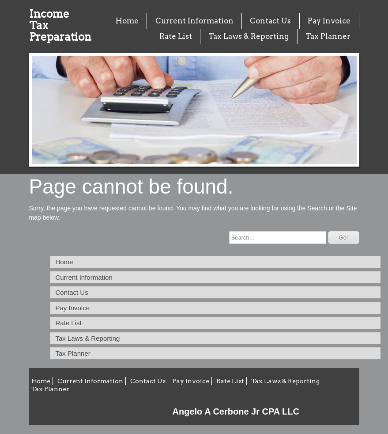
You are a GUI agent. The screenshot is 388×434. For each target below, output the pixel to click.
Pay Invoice (329, 21)
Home (127, 21)
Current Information (194, 21)
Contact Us (270, 21)
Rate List (175, 36)
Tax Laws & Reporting (248, 36)
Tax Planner (327, 36)
